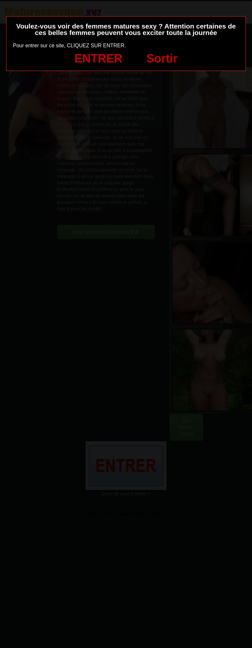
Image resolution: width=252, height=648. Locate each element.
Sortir (162, 58)
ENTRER (98, 58)
